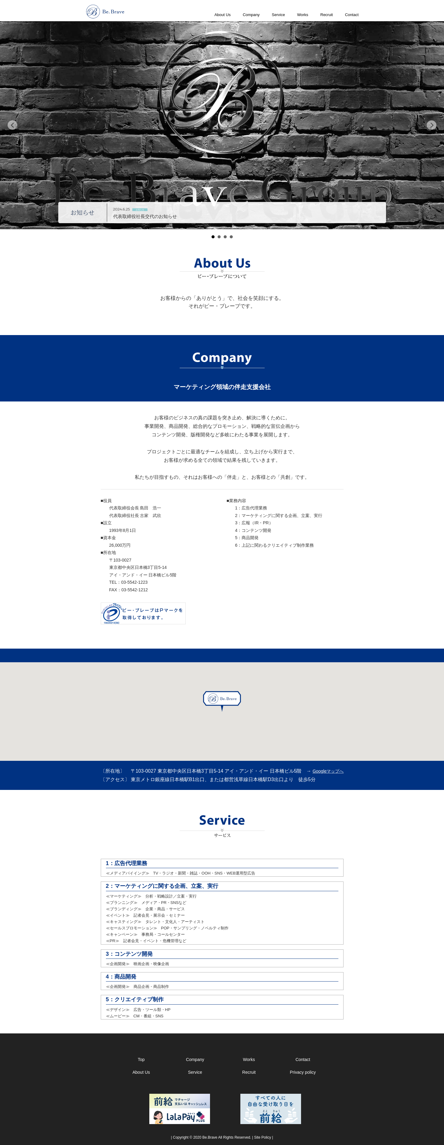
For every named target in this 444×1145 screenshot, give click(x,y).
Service (278, 14)
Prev (12, 125)
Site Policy (262, 1137)
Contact (352, 14)
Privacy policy (303, 1072)
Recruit (326, 14)
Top (141, 1059)
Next (431, 125)
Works (302, 14)
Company (251, 14)
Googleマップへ (328, 771)
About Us (222, 14)
